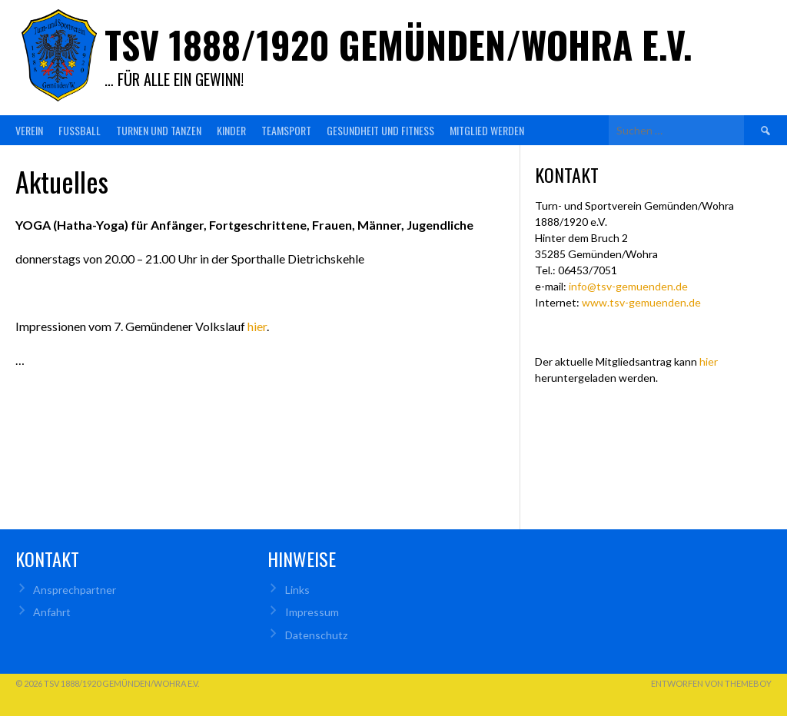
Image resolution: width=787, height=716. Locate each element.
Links (297, 589)
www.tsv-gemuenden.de (641, 302)
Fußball (79, 130)
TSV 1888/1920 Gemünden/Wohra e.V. (398, 44)
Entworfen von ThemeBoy (711, 683)
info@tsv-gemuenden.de (628, 286)
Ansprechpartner (74, 589)
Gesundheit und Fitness (380, 130)
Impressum (312, 611)
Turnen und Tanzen (158, 130)
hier (257, 326)
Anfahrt (52, 611)
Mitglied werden (487, 130)
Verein (29, 130)
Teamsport (286, 130)
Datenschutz (316, 634)
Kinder (231, 130)
